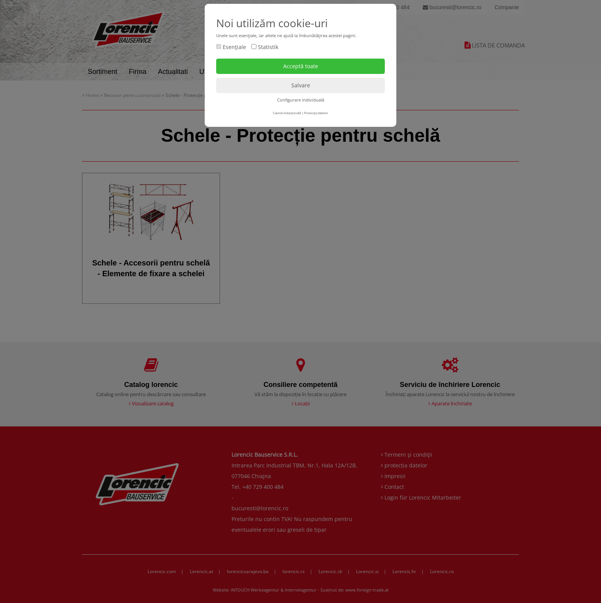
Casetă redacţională (287, 113)
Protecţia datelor (316, 113)
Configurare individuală (300, 100)
